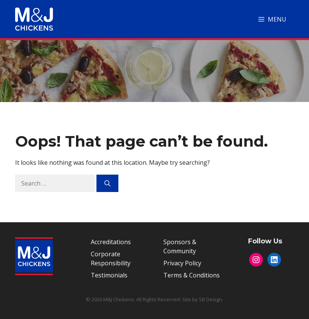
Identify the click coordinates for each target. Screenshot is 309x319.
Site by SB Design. (202, 299)
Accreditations (111, 242)
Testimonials (109, 275)
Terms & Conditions (191, 275)
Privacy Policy (182, 263)
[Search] (107, 183)
